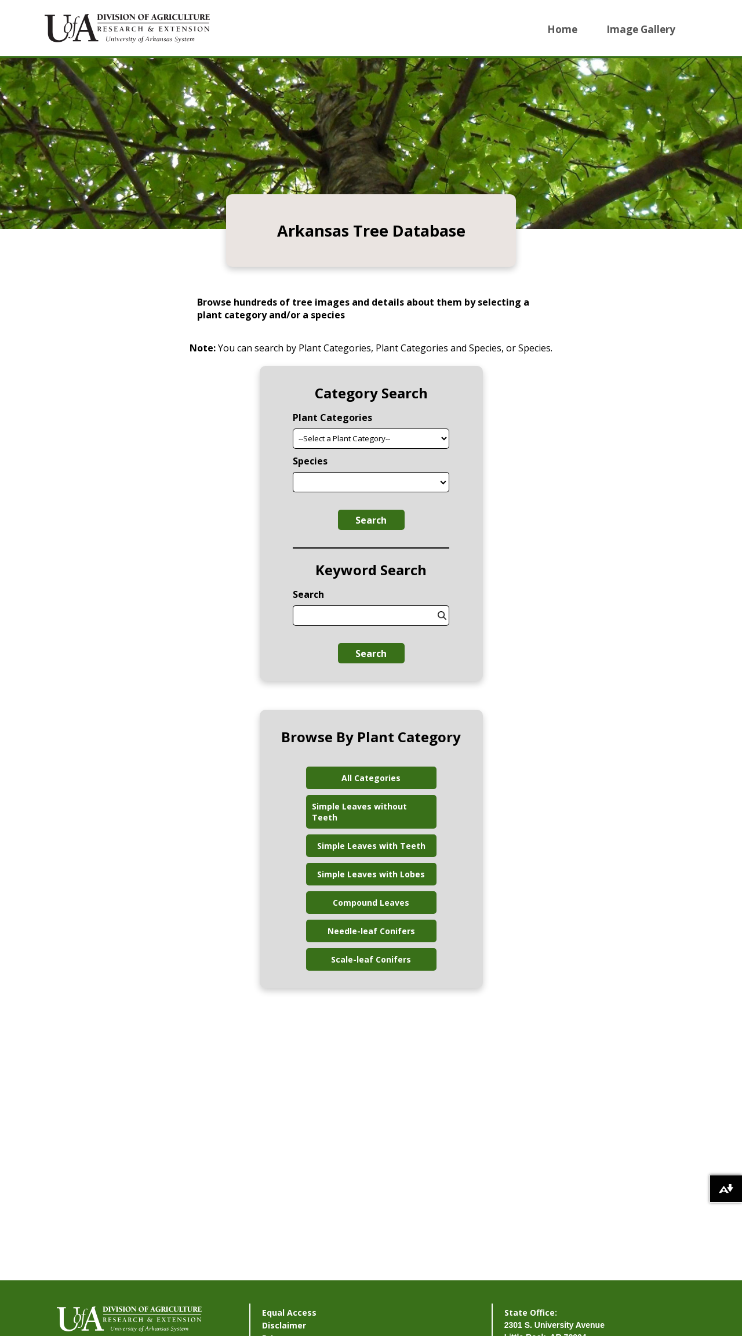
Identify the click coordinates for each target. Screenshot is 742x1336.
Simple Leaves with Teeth (371, 845)
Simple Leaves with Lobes (371, 874)
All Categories (371, 777)
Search (371, 520)
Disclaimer (284, 1325)
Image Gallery (640, 29)
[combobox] (365, 482)
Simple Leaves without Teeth (359, 812)
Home (562, 29)
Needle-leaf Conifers (371, 930)
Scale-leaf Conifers (371, 959)
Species (310, 461)
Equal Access (289, 1312)
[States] (443, 482)
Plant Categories (332, 417)
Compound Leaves (371, 902)
